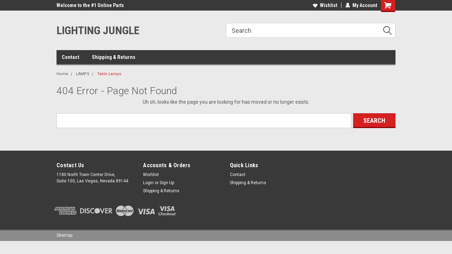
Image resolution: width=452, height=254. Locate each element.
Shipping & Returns (113, 57)
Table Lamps (109, 74)
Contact (70, 57)
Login (148, 182)
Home (62, 74)
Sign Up (167, 182)
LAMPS (82, 74)
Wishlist (325, 5)
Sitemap (64, 235)
